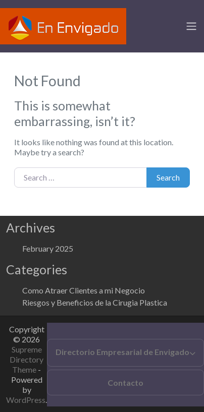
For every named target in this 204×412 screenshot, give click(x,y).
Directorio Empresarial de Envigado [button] (122, 352)
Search (168, 177)
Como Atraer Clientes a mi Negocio (83, 290)
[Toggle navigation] (191, 26)
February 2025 (47, 248)
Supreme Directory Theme (26, 359)
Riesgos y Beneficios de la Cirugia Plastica (94, 302)
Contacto (125, 382)
